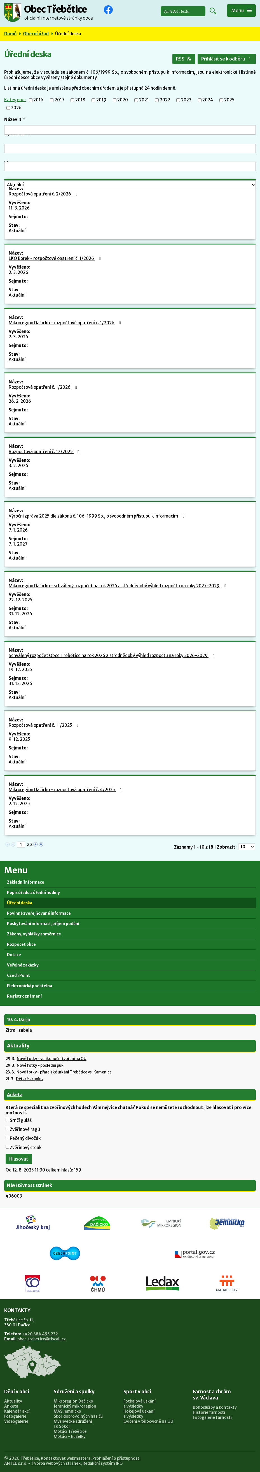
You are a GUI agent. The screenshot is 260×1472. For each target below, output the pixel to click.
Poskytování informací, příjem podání (43, 923)
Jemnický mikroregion (75, 1406)
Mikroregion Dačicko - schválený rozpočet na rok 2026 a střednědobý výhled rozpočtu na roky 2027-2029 (118, 585)
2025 (229, 100)
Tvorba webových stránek (56, 1463)
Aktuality (13, 1401)
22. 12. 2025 (20, 599)
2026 (16, 108)
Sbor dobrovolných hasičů (78, 1416)
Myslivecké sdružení (73, 1421)
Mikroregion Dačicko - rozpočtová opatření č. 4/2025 (66, 789)
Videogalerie (16, 1421)
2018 (80, 100)
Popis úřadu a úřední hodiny (33, 892)
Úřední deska (19, 903)
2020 (122, 100)
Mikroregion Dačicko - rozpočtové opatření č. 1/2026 (66, 322)
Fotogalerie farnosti (212, 1417)
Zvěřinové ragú (25, 1129)
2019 (101, 100)
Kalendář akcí (17, 1411)
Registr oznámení (24, 996)
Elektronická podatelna (29, 986)
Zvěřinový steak (25, 1147)
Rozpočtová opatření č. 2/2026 (44, 194)
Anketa (14, 1094)
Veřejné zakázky (23, 965)
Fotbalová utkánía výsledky (139, 1404)
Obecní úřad (36, 33)
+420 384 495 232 (40, 1333)
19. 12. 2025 (20, 669)
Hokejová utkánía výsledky (138, 1414)
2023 (186, 100)
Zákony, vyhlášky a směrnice (34, 934)
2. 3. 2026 (18, 272)
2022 (165, 100)
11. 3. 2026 (19, 208)
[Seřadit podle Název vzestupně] (24, 118)
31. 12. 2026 (20, 613)
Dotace (14, 954)
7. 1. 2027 (18, 544)
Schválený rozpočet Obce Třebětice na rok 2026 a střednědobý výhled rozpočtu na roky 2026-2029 (112, 655)
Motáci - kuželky (70, 1436)
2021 (144, 100)
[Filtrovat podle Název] (130, 130)
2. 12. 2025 (19, 803)
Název (12, 119)
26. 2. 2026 (20, 401)
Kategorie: (15, 99)
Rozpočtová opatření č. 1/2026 (44, 387)
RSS (184, 59)
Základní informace (25, 882)
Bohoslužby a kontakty (215, 1407)
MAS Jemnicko (67, 1411)
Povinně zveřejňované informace (39, 913)
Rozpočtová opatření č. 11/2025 (44, 725)
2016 (38, 100)
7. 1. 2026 (18, 530)
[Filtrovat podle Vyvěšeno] (130, 148)
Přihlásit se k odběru (226, 59)
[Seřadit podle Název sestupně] (24, 120)
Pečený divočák (25, 1138)
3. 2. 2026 (18, 465)
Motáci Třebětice (70, 1431)
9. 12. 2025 (19, 739)
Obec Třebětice (58, 9)
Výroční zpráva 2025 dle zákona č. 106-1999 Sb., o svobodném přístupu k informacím (97, 516)
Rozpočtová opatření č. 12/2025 (45, 451)
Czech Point (18, 975)
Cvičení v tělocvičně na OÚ (148, 1421)
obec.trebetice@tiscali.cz (41, 1338)
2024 (207, 100)
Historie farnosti (209, 1412)
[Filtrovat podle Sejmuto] (130, 166)
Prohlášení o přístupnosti (116, 1458)
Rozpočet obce (21, 944)
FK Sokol (62, 1426)
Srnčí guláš (21, 1120)
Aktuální (17, 230)
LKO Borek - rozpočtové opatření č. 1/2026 (55, 258)
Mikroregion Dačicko (73, 1401)
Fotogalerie (15, 1416)
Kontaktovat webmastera (65, 1458)
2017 (59, 100)
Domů (10, 33)
